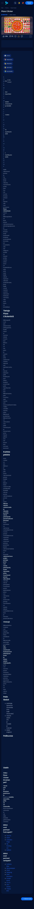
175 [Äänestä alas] (11, 36)
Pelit (2, 8)
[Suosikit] (15, 36)
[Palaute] (22, 36)
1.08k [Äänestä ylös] (5, 36)
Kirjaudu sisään (29, 2)
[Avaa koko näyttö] (30, 36)
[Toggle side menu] (2, 3)
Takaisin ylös (26, 899)
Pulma (6, 8)
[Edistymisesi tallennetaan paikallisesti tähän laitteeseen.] (19, 36)
